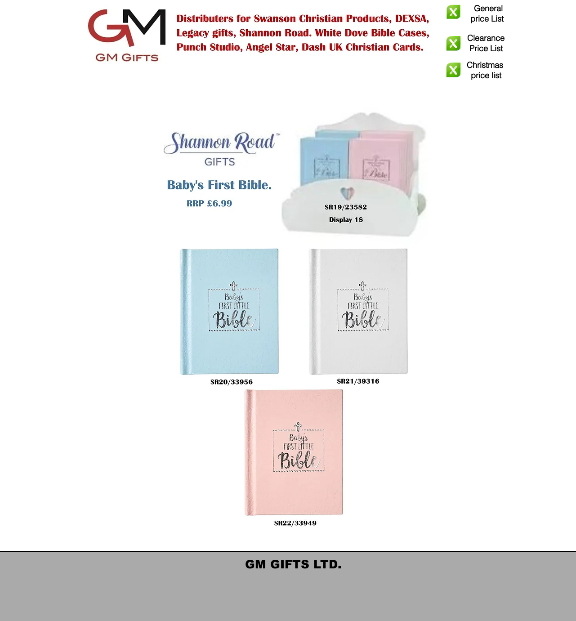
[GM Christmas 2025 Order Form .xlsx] (453, 71)
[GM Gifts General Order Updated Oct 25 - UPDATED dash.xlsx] (453, 13)
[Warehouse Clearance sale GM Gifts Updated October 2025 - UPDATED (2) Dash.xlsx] (453, 44)
